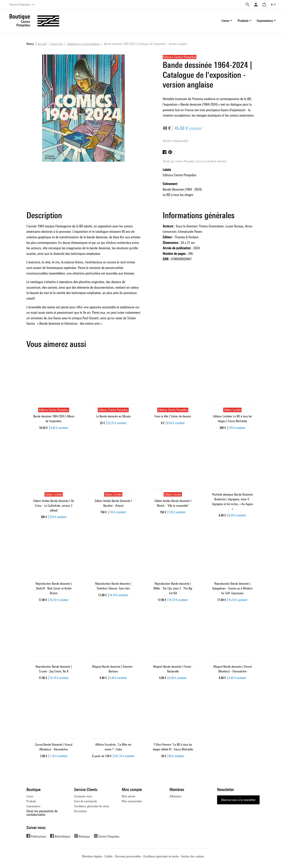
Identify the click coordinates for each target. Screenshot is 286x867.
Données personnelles (128, 856)
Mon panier (128, 796)
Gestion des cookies (192, 856)
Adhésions (175, 796)
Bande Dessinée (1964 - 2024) (182, 189)
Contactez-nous (83, 796)
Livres (29, 796)
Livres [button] (225, 21)
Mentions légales (92, 856)
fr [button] (272, 4)
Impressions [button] (265, 21)
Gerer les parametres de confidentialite (42, 813)
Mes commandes (132, 801)
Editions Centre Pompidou (179, 175)
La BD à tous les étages (178, 195)
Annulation (80, 811)
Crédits (108, 856)
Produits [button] (243, 21)
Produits (31, 801)
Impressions (33, 806)
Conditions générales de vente (91, 806)
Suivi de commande (85, 801)
